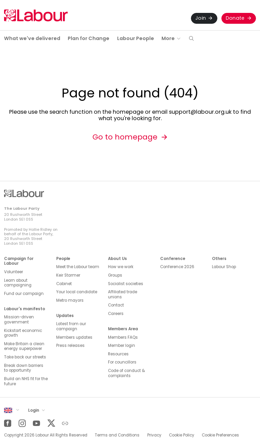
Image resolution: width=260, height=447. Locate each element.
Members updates (74, 337)
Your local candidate (76, 292)
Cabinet (64, 283)
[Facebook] (7, 423)
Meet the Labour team (77, 266)
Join (200, 18)
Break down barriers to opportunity (23, 368)
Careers (116, 313)
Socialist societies (125, 283)
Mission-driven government (19, 319)
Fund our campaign (24, 293)
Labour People (135, 38)
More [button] (168, 38)
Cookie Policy (181, 435)
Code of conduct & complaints (126, 373)
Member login (121, 345)
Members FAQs (123, 337)
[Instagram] (22, 423)
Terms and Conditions (117, 435)
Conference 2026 (177, 266)
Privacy (154, 435)
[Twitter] (51, 423)
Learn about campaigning (17, 283)
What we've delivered (32, 38)
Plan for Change (88, 38)
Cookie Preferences (220, 435)
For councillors (122, 362)
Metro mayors (70, 300)
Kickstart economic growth (23, 333)
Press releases (70, 345)
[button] (191, 39)
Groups (115, 275)
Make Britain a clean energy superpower (24, 346)
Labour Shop (224, 266)
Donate (235, 18)
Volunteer (13, 272)
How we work (120, 266)
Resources (118, 354)
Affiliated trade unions (122, 294)
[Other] (65, 423)
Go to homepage (124, 137)
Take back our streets (25, 357)
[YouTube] (36, 423)
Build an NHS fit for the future (26, 381)
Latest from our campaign (71, 326)
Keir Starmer (68, 275)
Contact (116, 305)
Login (34, 410)
